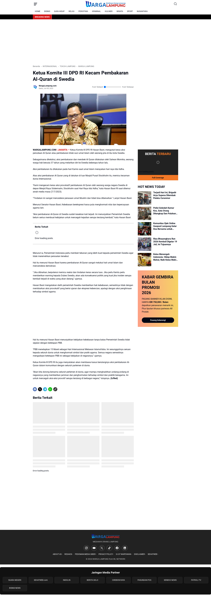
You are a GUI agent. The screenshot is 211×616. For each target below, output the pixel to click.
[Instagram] (86, 548)
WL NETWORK (119, 559)
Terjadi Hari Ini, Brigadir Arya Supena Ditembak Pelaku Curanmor (164, 195)
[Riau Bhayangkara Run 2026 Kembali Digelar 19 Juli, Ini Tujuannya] (144, 244)
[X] (40, 389)
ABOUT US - (57, 554)
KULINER (108, 11)
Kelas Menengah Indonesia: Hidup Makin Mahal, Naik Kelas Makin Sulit (165, 257)
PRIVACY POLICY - (106, 554)
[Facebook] (35, 389)
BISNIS (47, 11)
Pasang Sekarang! (158, 320)
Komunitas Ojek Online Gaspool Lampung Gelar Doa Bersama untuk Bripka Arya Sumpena (165, 226)
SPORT (130, 11)
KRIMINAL (96, 11)
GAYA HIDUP (59, 11)
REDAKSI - (68, 554)
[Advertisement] (105, 42)
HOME (37, 11)
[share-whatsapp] (60, 389)
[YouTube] (94, 548)
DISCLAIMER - (140, 554)
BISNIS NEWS (14, 588)
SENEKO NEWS (170, 580)
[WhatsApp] (50, 389)
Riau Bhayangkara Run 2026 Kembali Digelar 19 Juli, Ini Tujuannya (165, 241)
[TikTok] (109, 548)
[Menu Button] (35, 4)
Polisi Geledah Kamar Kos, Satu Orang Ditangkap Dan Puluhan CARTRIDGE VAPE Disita (165, 211)
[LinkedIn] (125, 548)
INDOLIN (66, 580)
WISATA (120, 11)
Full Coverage (158, 178)
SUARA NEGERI (14, 580)
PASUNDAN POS (144, 580)
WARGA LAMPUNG (100, 559)
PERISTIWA (83, 11)
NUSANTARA (142, 11)
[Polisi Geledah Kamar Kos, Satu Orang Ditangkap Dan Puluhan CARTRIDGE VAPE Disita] (144, 213)
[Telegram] (45, 389)
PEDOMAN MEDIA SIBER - (85, 554)
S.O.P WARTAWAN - (124, 554)
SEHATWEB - (153, 554)
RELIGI (71, 11)
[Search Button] (175, 4)
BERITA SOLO (92, 580)
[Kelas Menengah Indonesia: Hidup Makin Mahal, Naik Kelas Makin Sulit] (144, 259)
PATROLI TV (196, 580)
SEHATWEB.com (41, 580)
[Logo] (105, 536)
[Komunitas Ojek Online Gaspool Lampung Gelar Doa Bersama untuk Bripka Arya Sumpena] (144, 228)
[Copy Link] (55, 389)
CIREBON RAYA (118, 580)
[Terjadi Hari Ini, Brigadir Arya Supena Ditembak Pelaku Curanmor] (144, 198)
